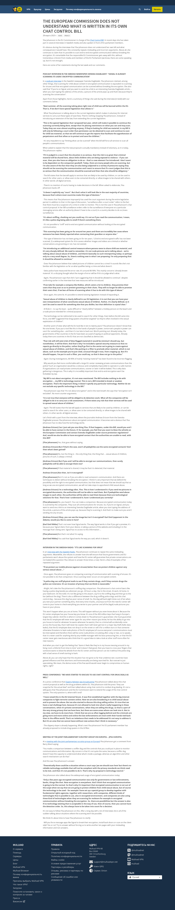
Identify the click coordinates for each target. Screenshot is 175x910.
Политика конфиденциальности (66, 856)
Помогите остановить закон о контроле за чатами (27, 893)
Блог (15, 863)
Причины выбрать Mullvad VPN (28, 881)
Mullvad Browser (21, 870)
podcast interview (53, 81)
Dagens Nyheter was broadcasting (80, 682)
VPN (28, 9)
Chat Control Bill (97, 40)
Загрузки (58, 9)
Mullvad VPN (19, 867)
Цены (47, 9)
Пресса (16, 898)
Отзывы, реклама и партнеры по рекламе (67, 872)
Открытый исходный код (63, 852)
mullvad (133, 863)
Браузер (37, 9)
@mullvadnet (135, 850)
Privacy (67, 36)
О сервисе (18, 849)
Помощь (17, 852)
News (60, 36)
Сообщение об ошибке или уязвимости (64, 878)
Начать (157, 9)
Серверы (17, 856)
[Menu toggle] (19, 9)
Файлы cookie (57, 859)
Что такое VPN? (20, 884)
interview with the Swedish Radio (61, 552)
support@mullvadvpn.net (103, 862)
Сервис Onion (98, 870)
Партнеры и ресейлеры (62, 867)
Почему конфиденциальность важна (83, 9)
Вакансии (19, 901)
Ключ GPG (96, 866)
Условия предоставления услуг (66, 863)
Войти (147, 9)
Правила (55, 849)
